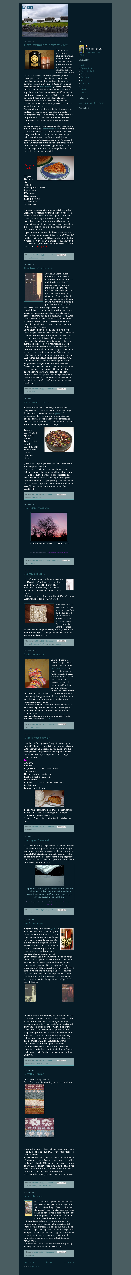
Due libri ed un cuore (34, 923)
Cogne (33, 913)
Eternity (83, 90)
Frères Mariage (45, 87)
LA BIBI (27, 8)
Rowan (39, 1186)
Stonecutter (85, 78)
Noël (82, 81)
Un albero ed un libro (34, 574)
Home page (49, 1262)
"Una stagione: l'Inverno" (62, 552)
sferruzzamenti (57, 644)
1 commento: (50, 389)
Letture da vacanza (33, 1196)
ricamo (46, 1064)
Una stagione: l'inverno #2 (36, 508)
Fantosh (83, 74)
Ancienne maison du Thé (50, 129)
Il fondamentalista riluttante (38, 268)
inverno (33, 563)
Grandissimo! (85, 84)
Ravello (83, 87)
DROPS (47, 719)
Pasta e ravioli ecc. (36, 498)
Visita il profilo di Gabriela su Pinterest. (91, 103)
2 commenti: (50, 255)
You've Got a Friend (87, 71)
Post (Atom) (35, 1267)
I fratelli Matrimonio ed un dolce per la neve (46, 45)
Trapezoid (84, 93)
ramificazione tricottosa (59, 668)
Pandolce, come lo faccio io (37, 738)
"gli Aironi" (58, 413)
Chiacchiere (34, 258)
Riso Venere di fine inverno (37, 402)
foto (37, 913)
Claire (53, 929)
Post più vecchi (69, 1262)
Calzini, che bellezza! (34, 654)
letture (33, 392)
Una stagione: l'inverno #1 (36, 840)
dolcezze (41, 258)
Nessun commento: (52, 560)
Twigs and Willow (86, 68)
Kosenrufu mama (52, 552)
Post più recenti (30, 1262)
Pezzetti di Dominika (34, 1074)
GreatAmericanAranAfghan (39, 644)
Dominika (33, 1186)
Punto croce (39, 1064)
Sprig (82, 65)
